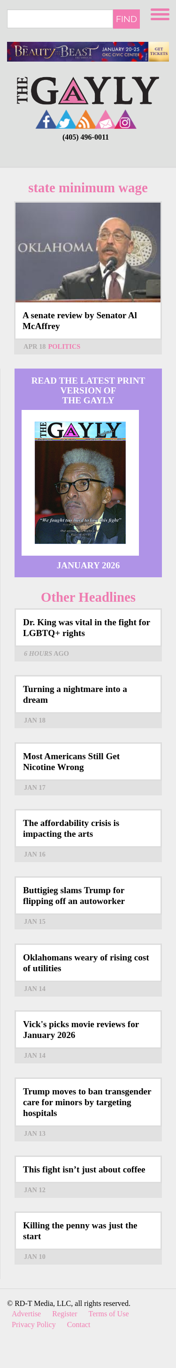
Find (126, 19)
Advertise (26, 1314)
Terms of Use (109, 1314)
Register (64, 1314)
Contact (79, 1325)
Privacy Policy (34, 1325)
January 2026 (88, 565)
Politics (64, 346)
